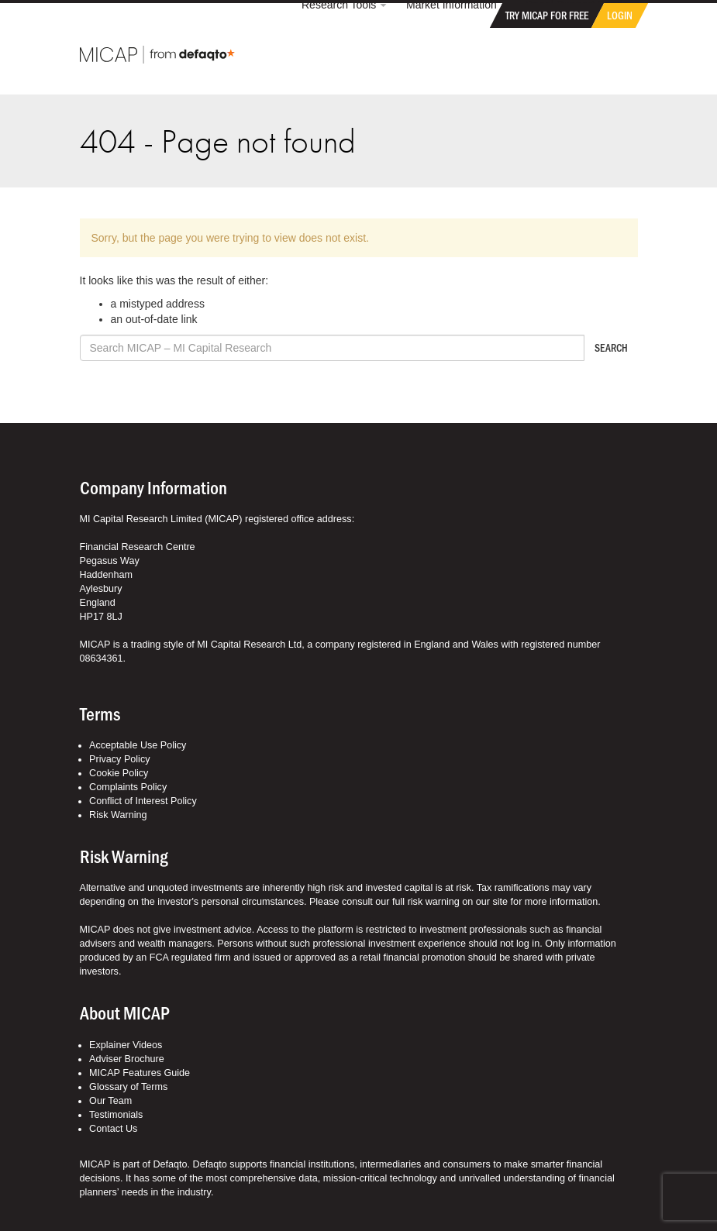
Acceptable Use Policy (137, 745)
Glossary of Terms (128, 1086)
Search (611, 347)
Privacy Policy (119, 759)
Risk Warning (118, 815)
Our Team (110, 1100)
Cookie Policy (118, 773)
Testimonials (116, 1114)
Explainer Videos (125, 1045)
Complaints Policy (128, 787)
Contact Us (113, 1128)
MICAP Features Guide (139, 1073)
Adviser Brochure (126, 1059)
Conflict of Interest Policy (143, 801)
